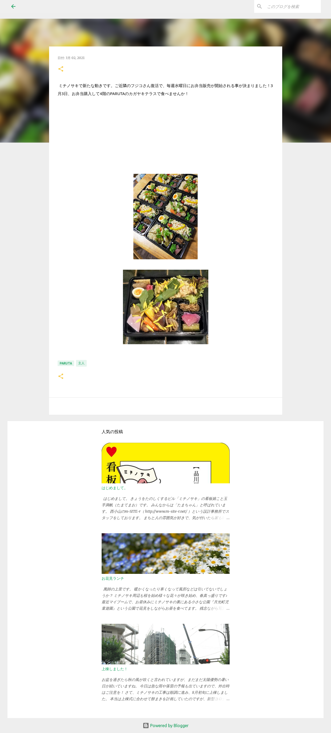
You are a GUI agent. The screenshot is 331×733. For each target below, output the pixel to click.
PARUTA (66, 363)
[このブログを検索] (293, 6)
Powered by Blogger (166, 725)
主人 (81, 363)
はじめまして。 (115, 488)
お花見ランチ (113, 578)
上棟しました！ (115, 669)
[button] (61, 69)
